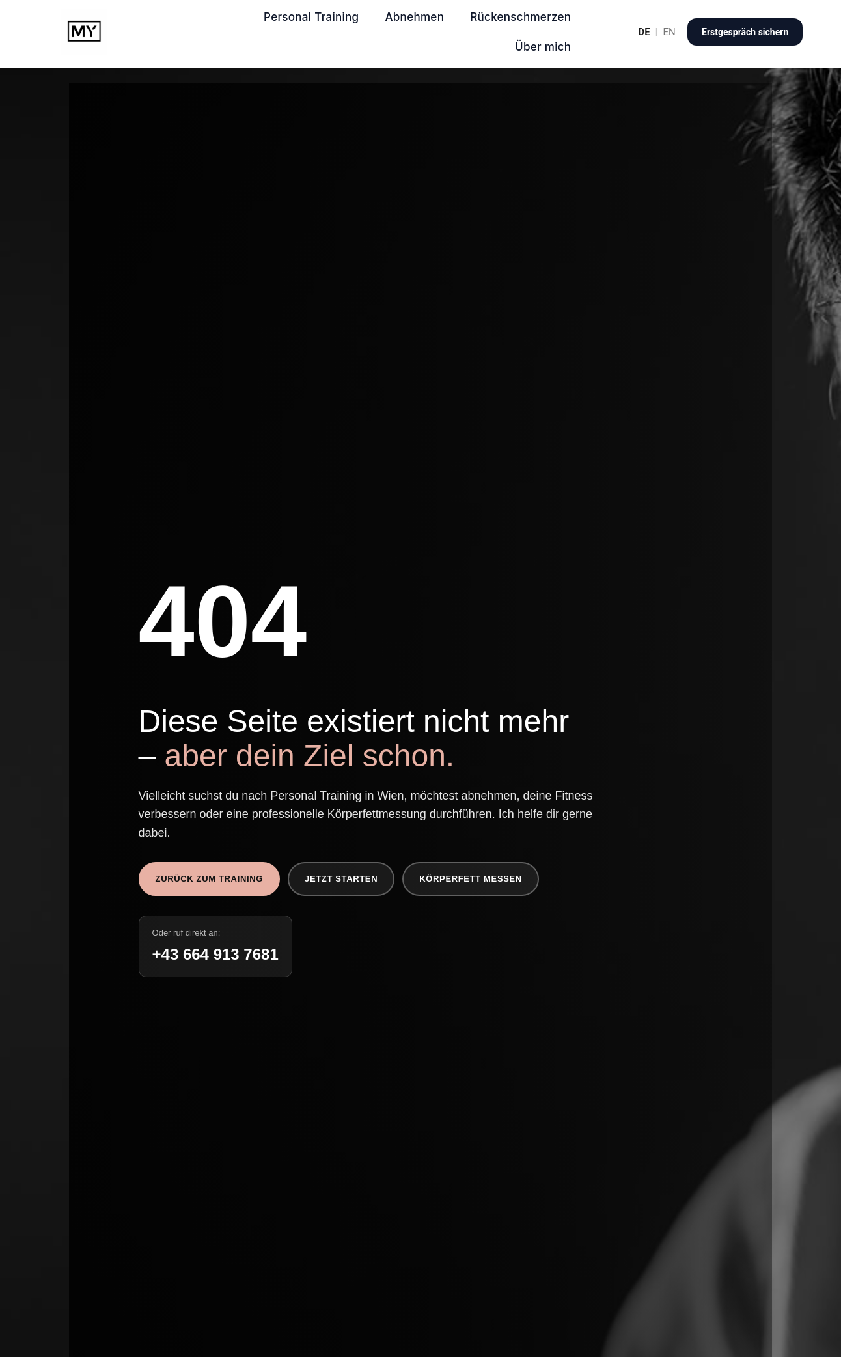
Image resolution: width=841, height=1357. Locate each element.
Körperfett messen (470, 879)
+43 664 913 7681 (215, 954)
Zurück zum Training (209, 879)
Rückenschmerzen (520, 16)
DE (644, 32)
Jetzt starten (341, 879)
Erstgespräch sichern (745, 32)
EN (669, 32)
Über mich (543, 46)
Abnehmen (414, 16)
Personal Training (311, 16)
